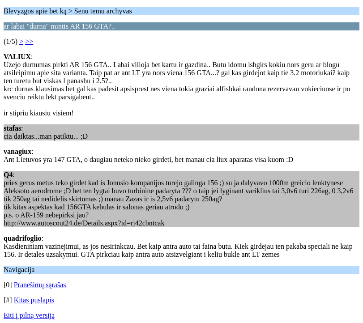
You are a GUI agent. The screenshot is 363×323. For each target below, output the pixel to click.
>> (29, 41)
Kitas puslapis (34, 300)
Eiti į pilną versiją (29, 315)
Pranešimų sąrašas (40, 285)
